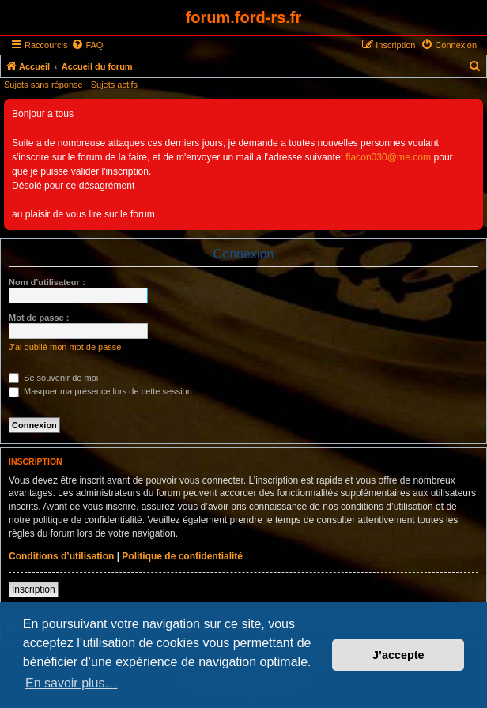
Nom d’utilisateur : (47, 282)
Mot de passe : (39, 317)
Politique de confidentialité (182, 556)
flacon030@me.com (388, 157)
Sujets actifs (114, 84)
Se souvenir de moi (53, 377)
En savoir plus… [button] (71, 683)
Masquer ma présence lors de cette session (100, 391)
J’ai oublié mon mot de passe (65, 347)
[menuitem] (87, 45)
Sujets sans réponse (43, 84)
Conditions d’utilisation (61, 556)
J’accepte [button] (398, 655)
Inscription (33, 589)
